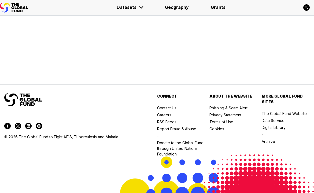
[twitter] (18, 127)
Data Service (273, 120)
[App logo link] (14, 8)
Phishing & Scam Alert (228, 108)
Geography (177, 7)
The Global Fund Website (284, 113)
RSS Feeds (166, 122)
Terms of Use (221, 122)
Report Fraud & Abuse (176, 129)
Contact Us (166, 108)
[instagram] (39, 127)
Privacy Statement (225, 115)
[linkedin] (28, 127)
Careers (164, 115)
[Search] (306, 7)
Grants (218, 7)
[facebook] (7, 127)
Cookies (216, 129)
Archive (268, 141)
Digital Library (274, 127)
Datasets (130, 7)
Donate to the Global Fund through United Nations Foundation (180, 148)
